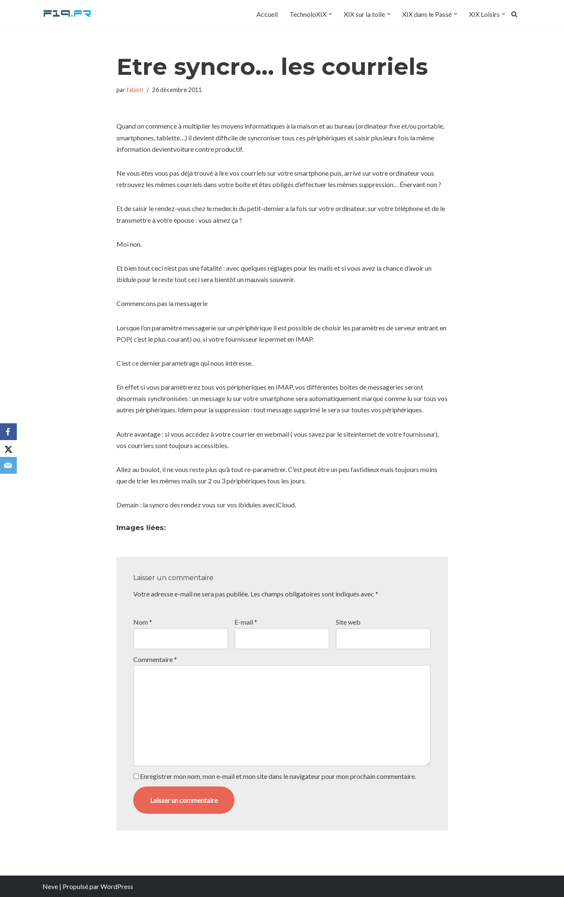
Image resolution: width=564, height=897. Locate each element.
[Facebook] (8, 431)
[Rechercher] (514, 14)
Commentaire (155, 659)
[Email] (8, 465)
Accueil (267, 14)
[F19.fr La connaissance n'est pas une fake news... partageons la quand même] (67, 14)
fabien (135, 89)
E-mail (246, 622)
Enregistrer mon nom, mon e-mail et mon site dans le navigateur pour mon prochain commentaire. (278, 776)
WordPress (116, 886)
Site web (348, 622)
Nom (142, 622)
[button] (330, 14)
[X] (8, 448)
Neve (50, 886)
